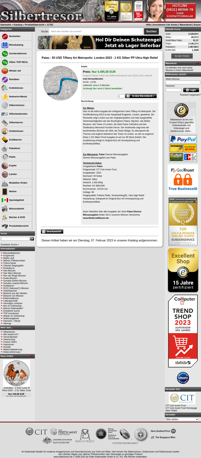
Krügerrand (8, 255)
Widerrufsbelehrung (12, 349)
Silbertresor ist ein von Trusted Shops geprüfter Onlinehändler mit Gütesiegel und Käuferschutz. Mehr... (181, 125)
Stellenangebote (11, 318)
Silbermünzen (12, 105)
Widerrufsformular (11, 352)
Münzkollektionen (11, 253)
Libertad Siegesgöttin (13, 265)
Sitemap (7, 323)
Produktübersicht (34, 24)
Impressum (8, 344)
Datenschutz (9, 339)
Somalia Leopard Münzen (15, 283)
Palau (102, 154)
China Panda (9, 263)
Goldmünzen (12, 131)
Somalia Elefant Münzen (15, 280)
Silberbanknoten (14, 113)
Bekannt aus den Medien (15, 293)
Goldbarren (11, 139)
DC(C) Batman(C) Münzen (16, 288)
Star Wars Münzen (12, 273)
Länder (9, 174)
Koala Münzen (10, 278)
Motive (9, 191)
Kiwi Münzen (9, 270)
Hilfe (148, 24)
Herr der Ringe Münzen (14, 275)
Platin (8, 157)
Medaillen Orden (14, 182)
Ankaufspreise (10, 291)
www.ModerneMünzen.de (96, 218)
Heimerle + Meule (11, 321)
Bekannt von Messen (13, 296)
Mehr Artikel (171, 410)
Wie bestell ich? (10, 334)
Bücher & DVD (13, 217)
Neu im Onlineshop (12, 306)
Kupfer (9, 165)
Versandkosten (10, 337)
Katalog (18, 24)
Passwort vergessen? (190, 95)
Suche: (45, 31)
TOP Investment (11, 313)
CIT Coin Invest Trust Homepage (181, 408)
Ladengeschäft (10, 301)
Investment (159, 24)
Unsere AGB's (10, 342)
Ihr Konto (172, 24)
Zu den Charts (182, 56)
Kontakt (7, 347)
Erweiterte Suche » (10, 244)
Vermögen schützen (12, 303)
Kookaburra (8, 268)
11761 (50, 24)
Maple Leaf (8, 258)
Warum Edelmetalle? (13, 308)
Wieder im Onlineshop (13, 316)
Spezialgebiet (12, 200)
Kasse (197, 24)
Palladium (10, 148)
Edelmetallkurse (11, 298)
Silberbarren (12, 122)
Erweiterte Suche (11, 311)
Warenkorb (186, 24)
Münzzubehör (12, 208)
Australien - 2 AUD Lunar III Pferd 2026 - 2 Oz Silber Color (16, 389)
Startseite (5, 24)
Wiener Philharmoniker (14, 260)
